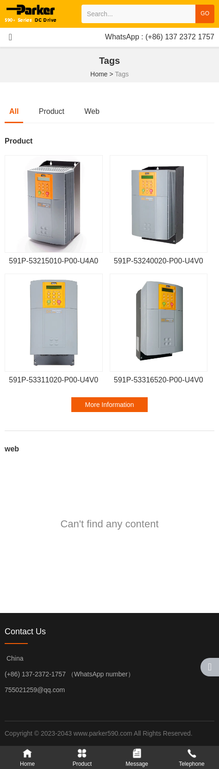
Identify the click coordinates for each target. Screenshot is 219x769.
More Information (109, 404)
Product (51, 111)
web (92, 111)
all (14, 111)
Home (99, 74)
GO (204, 13)
